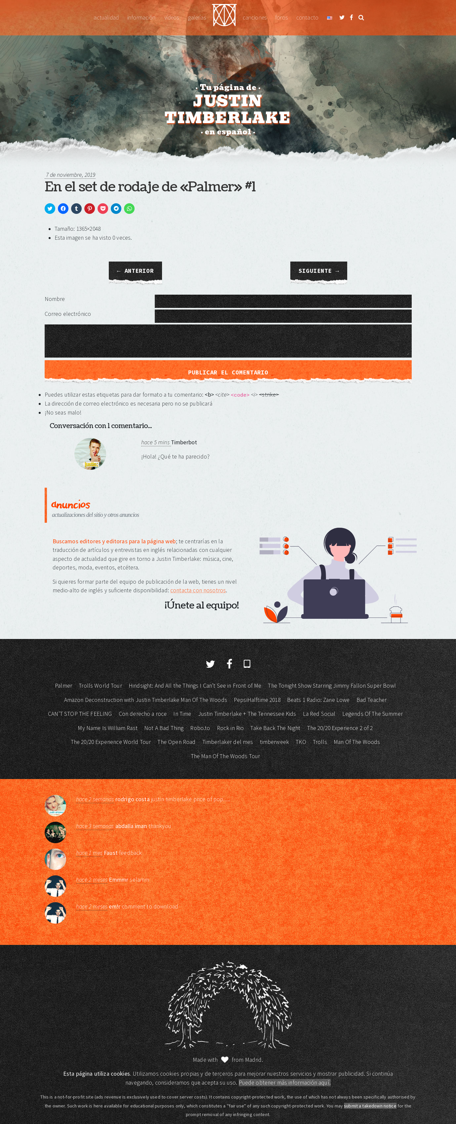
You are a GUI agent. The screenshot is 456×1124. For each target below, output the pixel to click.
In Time (182, 713)
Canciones (255, 17)
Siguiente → (319, 270)
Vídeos (171, 17)
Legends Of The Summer (372, 713)
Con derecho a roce (143, 713)
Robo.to (200, 728)
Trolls (320, 742)
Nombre (55, 299)
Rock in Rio (230, 728)
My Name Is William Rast (107, 728)
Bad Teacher (371, 700)
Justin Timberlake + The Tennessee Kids (247, 713)
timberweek (274, 742)
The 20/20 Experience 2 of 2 (340, 728)
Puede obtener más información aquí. (285, 1082)
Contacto (307, 17)
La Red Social (319, 713)
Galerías (197, 17)
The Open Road (176, 742)
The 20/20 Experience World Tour (111, 742)
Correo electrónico (68, 314)
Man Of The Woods (357, 742)
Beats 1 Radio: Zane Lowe (318, 700)
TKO (301, 742)
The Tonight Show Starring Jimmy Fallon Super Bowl (331, 685)
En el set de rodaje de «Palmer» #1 (150, 187)
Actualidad (106, 17)
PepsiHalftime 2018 (257, 700)
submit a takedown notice (370, 1106)
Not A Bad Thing (164, 728)
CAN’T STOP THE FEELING (80, 713)
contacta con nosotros (198, 590)
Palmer (63, 685)
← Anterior (135, 270)
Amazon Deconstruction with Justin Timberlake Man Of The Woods (145, 700)
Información (141, 17)
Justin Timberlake (224, 17)
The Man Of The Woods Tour (225, 756)
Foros (281, 17)
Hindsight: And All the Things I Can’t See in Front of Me (195, 685)
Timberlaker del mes (227, 742)
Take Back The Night (275, 728)
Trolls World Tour (100, 685)
